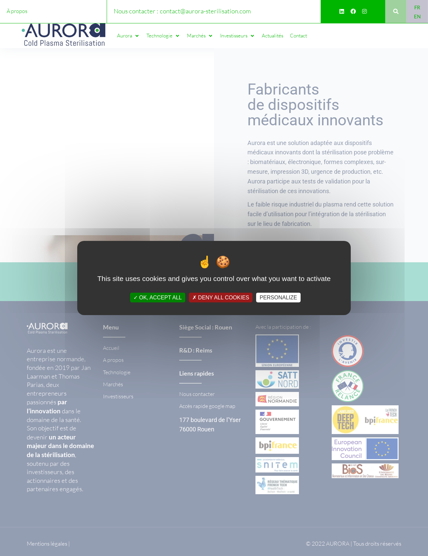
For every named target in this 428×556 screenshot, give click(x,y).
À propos (17, 11)
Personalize (278, 297)
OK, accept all (157, 297)
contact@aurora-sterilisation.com (205, 11)
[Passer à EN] (417, 16)
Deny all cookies (220, 297)
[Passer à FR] (417, 7)
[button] (128, 35)
